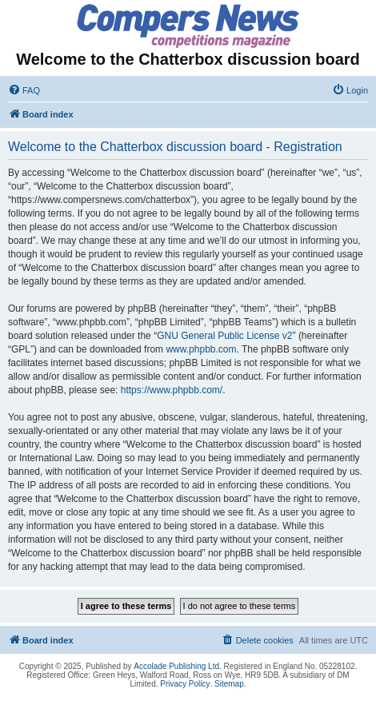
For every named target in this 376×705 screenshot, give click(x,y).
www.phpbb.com (201, 349)
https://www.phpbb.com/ (171, 390)
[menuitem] (24, 90)
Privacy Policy (185, 683)
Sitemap (229, 683)
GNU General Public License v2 (224, 335)
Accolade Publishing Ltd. (178, 666)
